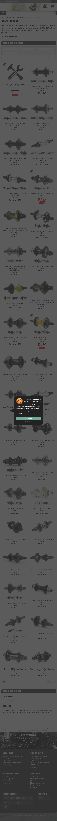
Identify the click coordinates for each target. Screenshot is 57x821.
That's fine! (28, 418)
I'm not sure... (28, 421)
